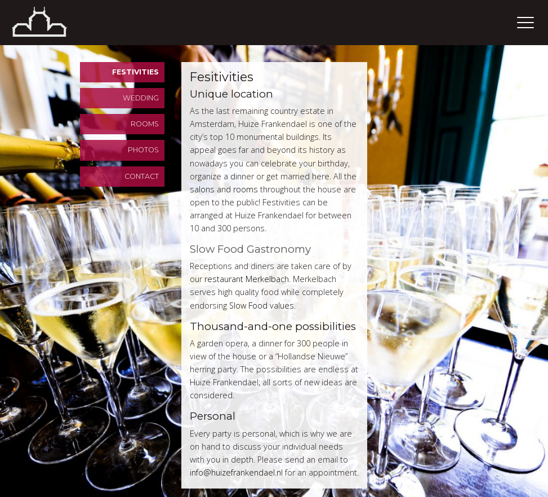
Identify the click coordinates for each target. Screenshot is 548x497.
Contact (141, 176)
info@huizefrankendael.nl (236, 472)
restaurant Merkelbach (246, 279)
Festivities (135, 72)
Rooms (145, 124)
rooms (245, 189)
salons (202, 189)
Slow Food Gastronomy (250, 249)
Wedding (141, 98)
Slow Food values (261, 305)
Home (53, 22)
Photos (143, 150)
